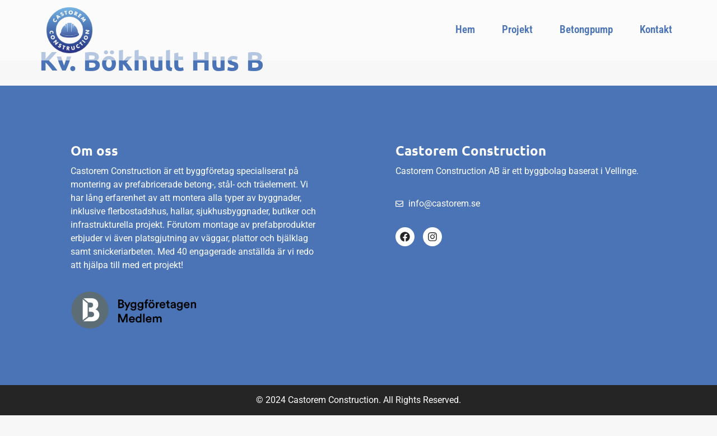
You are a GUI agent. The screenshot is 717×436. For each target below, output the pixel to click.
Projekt (517, 29)
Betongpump (586, 29)
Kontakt (656, 29)
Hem (465, 29)
